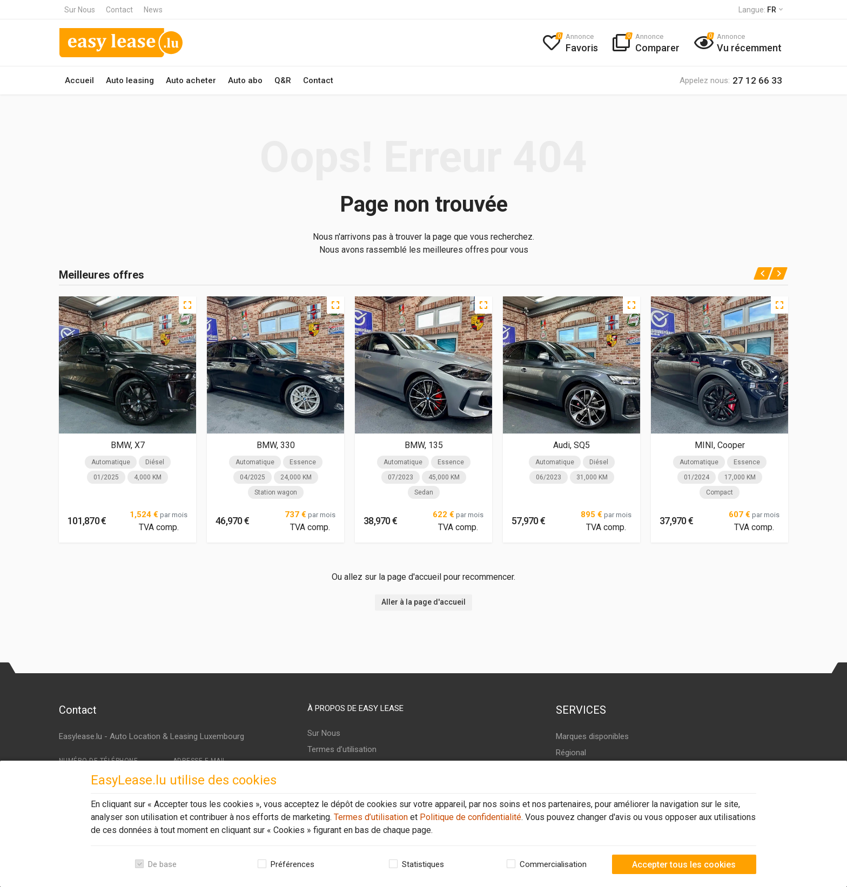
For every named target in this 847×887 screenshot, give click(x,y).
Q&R (282, 80)
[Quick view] (187, 305)
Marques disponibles (592, 736)
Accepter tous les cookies (684, 864)
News (153, 9)
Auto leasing (130, 80)
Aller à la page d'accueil (423, 602)
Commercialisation (553, 864)
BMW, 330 (276, 445)
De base (162, 864)
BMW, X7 (128, 445)
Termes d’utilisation (370, 817)
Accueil (79, 80)
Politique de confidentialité (469, 817)
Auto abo (245, 80)
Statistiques (423, 864)
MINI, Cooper (720, 445)
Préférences (292, 864)
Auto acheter (191, 80)
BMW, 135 (424, 445)
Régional (571, 752)
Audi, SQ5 (571, 445)
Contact (119, 9)
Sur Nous (79, 9)
